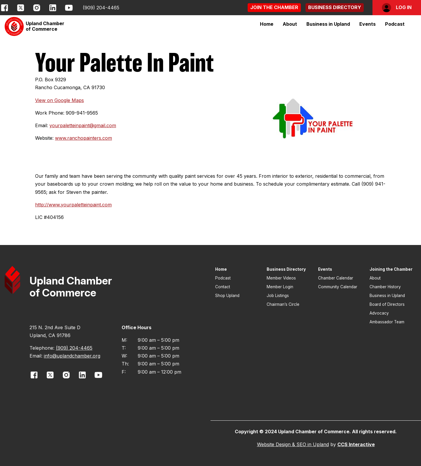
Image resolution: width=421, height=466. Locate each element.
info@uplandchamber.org (72, 356)
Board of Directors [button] (387, 304)
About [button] (375, 278)
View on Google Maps (59, 100)
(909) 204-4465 (101, 8)
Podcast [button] (395, 24)
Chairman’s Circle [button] (283, 304)
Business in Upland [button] (387, 295)
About (290, 24)
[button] (274, 7)
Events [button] (325, 269)
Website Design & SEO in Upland (293, 444)
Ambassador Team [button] (387, 322)
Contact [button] (222, 286)
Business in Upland (328, 24)
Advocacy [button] (379, 313)
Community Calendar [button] (337, 286)
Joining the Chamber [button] (391, 269)
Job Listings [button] (278, 295)
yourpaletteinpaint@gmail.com (82, 125)
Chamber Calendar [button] (335, 278)
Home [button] (266, 24)
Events (367, 24)
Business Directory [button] (286, 269)
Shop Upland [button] (227, 295)
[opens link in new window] (4, 7)
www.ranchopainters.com (83, 138)
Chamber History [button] (385, 286)
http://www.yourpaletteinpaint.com (73, 205)
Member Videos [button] (281, 278)
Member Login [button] (280, 286)
